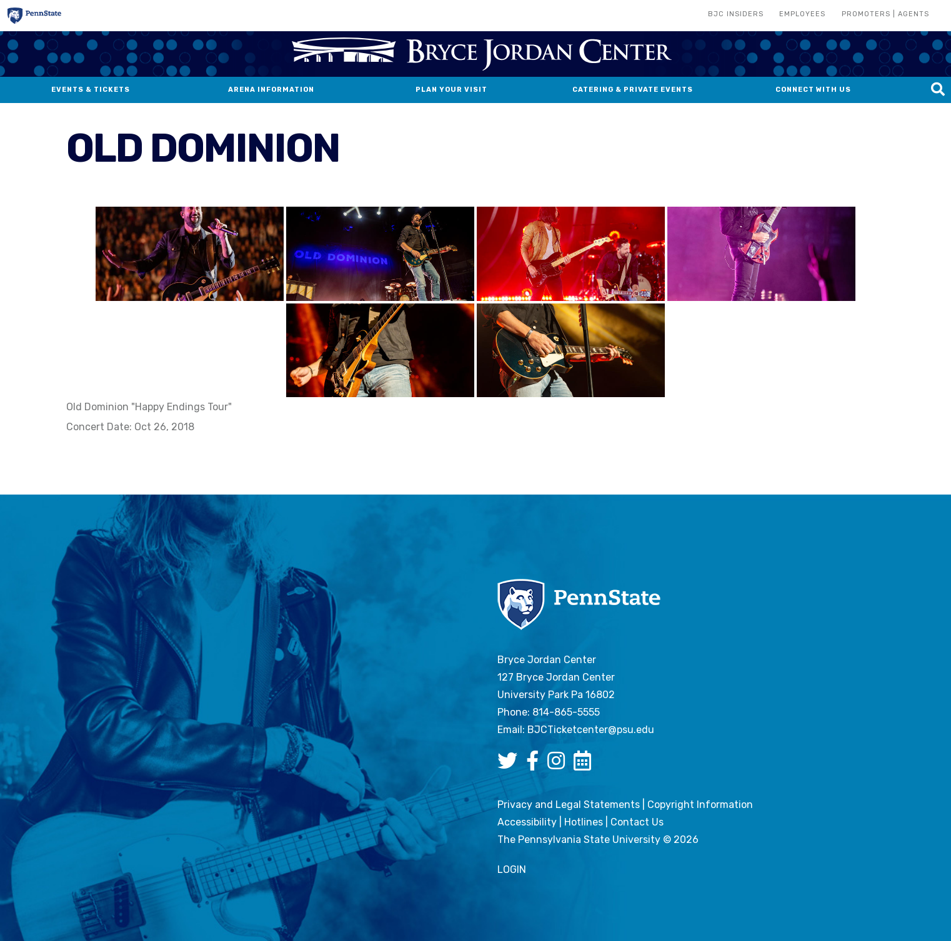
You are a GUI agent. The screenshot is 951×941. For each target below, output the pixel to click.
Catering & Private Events (632, 90)
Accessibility (527, 822)
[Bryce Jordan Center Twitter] (510, 765)
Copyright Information (700, 804)
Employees (802, 14)
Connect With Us (813, 90)
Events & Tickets (90, 90)
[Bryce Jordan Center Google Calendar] (585, 765)
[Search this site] (938, 90)
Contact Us (637, 822)
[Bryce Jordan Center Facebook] (535, 765)
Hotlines (583, 822)
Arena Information (271, 90)
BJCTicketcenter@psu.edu (590, 730)
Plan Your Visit (451, 90)
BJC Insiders (736, 14)
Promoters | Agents (885, 14)
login (511, 869)
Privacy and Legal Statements (568, 804)
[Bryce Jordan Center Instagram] (559, 765)
